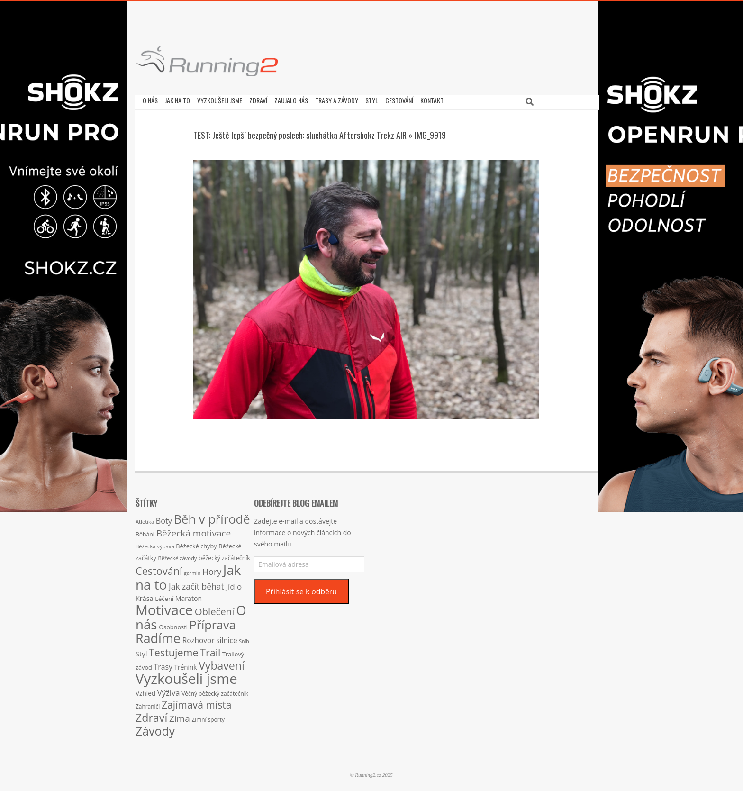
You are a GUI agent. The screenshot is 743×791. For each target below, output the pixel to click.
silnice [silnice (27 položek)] (226, 638)
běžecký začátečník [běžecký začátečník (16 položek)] (224, 556)
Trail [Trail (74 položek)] (210, 650)
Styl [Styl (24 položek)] (141, 651)
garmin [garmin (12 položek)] (192, 570)
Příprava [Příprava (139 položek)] (213, 622)
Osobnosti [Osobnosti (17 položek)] (173, 624)
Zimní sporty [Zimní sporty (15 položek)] (207, 717)
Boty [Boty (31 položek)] (164, 518)
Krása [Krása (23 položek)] (145, 595)
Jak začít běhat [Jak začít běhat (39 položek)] (196, 584)
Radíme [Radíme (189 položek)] (158, 636)
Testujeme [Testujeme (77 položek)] (174, 650)
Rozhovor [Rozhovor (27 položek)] (198, 638)
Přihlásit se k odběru (301, 589)
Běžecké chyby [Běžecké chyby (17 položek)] (196, 543)
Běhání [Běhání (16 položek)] (145, 532)
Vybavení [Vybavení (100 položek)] (222, 663)
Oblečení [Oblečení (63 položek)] (215, 609)
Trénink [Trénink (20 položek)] (185, 664)
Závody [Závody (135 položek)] (155, 728)
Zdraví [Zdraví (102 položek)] (151, 715)
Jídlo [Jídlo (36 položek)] (234, 584)
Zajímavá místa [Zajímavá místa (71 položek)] (197, 702)
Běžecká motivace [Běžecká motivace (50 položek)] (193, 531)
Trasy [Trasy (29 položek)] (163, 664)
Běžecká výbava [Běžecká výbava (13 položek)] (155, 543)
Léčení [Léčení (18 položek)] (164, 596)
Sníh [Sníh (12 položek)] (244, 639)
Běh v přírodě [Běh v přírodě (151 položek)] (212, 517)
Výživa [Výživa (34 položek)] (168, 690)
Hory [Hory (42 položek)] (211, 569)
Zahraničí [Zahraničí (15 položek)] (148, 704)
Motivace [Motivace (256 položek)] (164, 607)
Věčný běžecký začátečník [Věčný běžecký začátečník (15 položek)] (214, 691)
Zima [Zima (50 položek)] (179, 716)
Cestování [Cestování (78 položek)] (159, 568)
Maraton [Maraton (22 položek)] (188, 595)
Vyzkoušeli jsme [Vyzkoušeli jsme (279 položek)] (186, 676)
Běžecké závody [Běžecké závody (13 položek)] (177, 555)
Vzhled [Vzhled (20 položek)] (145, 690)
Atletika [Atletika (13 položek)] (145, 519)
